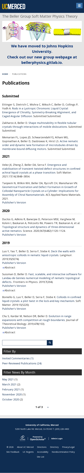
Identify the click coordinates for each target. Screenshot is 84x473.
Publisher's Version (14, 202)
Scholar (37, 438)
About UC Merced (25, 447)
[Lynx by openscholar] (25, 438)
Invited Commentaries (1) (17, 358)
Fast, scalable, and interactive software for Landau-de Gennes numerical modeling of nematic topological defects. (42, 278)
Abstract (9, 267)
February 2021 (11, 389)
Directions (42, 447)
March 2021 (9, 384)
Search (51, 342)
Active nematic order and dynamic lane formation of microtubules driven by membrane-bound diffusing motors (40, 145)
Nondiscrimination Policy (63, 452)
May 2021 (8, 379)
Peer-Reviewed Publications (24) (21, 363)
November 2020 (12, 394)
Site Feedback (12, 452)
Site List (40, 456)
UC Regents (28, 452)
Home (5, 74)
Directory (54, 447)
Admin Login (57, 438)
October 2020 (10, 399)
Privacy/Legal (68, 447)
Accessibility (42, 452)
